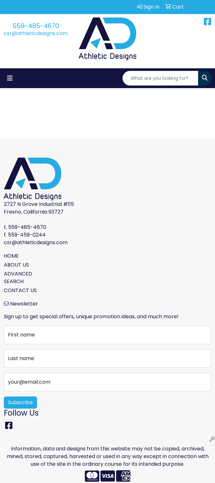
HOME (11, 256)
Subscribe (20, 402)
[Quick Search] (160, 78)
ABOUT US (16, 264)
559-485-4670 (35, 25)
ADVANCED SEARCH (18, 277)
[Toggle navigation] (10, 78)
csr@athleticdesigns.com (36, 33)
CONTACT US (20, 290)
